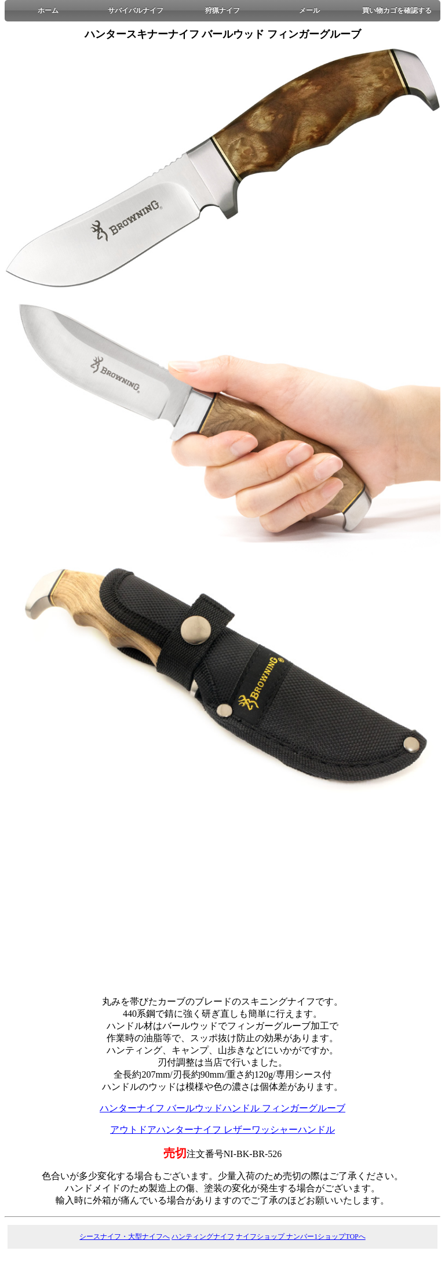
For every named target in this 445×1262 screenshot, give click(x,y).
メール (309, 10)
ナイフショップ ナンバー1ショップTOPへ (300, 1236)
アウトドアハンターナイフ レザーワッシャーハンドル (222, 1129)
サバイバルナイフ (135, 10)
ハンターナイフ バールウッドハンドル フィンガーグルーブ (222, 1108)
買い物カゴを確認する (397, 10)
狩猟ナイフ (222, 10)
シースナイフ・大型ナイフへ (124, 1236)
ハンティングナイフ (203, 1236)
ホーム (48, 10)
